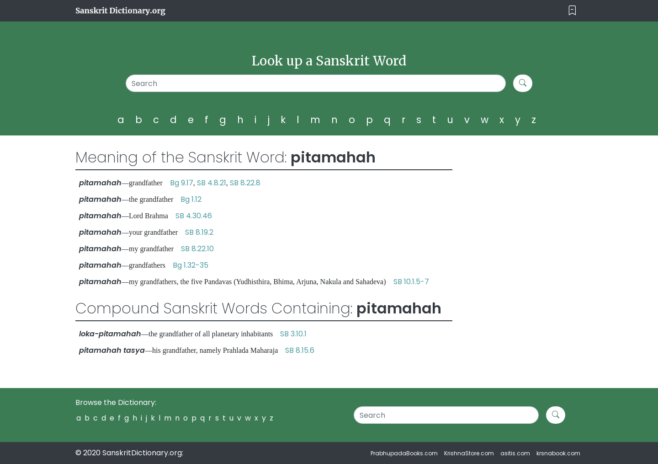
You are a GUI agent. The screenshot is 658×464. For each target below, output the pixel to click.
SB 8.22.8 (245, 183)
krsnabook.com (558, 453)
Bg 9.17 (181, 183)
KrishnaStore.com (469, 453)
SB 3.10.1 (293, 334)
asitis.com (515, 453)
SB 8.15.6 (299, 350)
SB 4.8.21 (211, 183)
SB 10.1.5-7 (411, 281)
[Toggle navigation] (572, 10)
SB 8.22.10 (197, 248)
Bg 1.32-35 (190, 265)
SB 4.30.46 (193, 215)
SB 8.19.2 (199, 232)
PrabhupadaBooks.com (404, 453)
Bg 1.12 (191, 199)
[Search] (316, 83)
